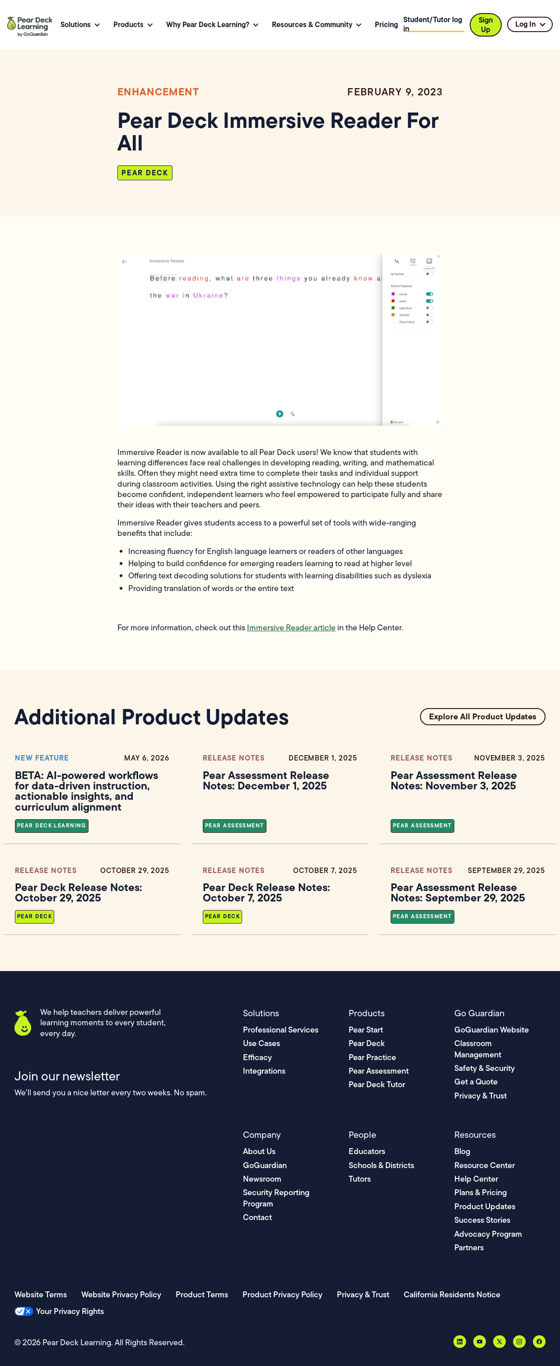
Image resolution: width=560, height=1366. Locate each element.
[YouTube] (479, 1341)
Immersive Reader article (291, 628)
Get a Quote (476, 1081)
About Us (259, 1151)
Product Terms (202, 1294)
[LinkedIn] (459, 1341)
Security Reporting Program (276, 1197)
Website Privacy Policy (121, 1294)
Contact (257, 1217)
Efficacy (257, 1057)
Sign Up (486, 24)
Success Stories (482, 1220)
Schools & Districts (381, 1165)
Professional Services (280, 1029)
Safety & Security (484, 1068)
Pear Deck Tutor (377, 1084)
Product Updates (484, 1206)
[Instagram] (519, 1341)
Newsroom (262, 1179)
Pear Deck (367, 1043)
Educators (367, 1151)
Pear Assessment (379, 1071)
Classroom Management (477, 1048)
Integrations (264, 1071)
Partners (469, 1247)
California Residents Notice (452, 1294)
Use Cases (261, 1043)
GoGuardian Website (491, 1029)
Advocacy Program (488, 1234)
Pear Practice (372, 1057)
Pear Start (366, 1029)
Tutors (360, 1179)
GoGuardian (265, 1165)
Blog (462, 1151)
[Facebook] (539, 1341)
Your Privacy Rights (70, 1311)
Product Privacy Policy (282, 1294)
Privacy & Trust (480, 1095)
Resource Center (484, 1165)
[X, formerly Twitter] (499, 1341)
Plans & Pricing (480, 1192)
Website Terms (40, 1294)
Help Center (476, 1179)
